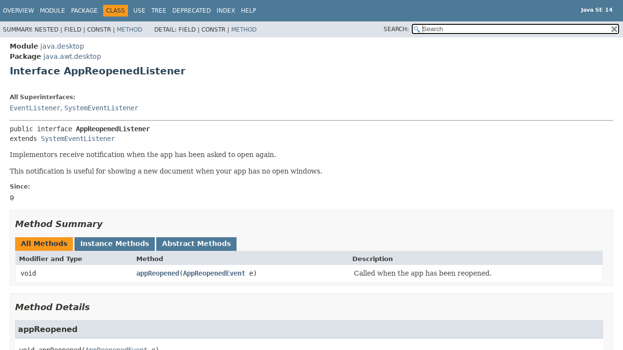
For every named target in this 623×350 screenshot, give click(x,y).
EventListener (35, 108)
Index (226, 10)
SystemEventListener (101, 108)
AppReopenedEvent (214, 273)
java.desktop (62, 46)
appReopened (157, 273)
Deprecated (191, 10)
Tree (158, 10)
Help (248, 10)
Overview (18, 10)
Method (129, 29)
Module (52, 10)
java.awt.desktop (72, 56)
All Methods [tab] (44, 243)
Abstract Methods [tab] (196, 243)
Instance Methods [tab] (114, 243)
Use (139, 10)
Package (84, 10)
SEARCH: (396, 29)
